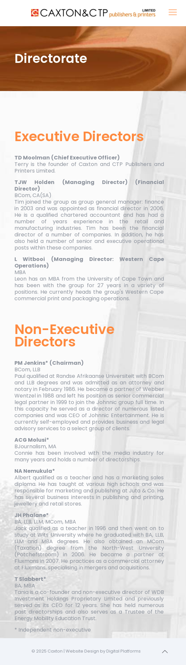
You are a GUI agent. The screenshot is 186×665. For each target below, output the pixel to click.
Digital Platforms (123, 651)
